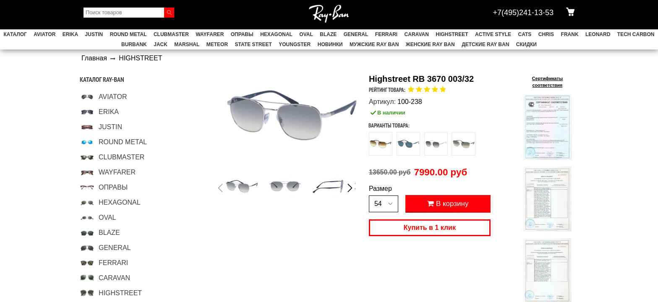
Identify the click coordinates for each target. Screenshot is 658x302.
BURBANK (134, 44)
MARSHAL (186, 44)
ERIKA (70, 34)
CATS (525, 34)
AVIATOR (44, 34)
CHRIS (546, 34)
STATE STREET (253, 44)
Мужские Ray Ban (374, 44)
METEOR (217, 44)
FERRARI (386, 34)
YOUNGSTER (295, 44)
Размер (380, 188)
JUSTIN (94, 34)
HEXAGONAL (276, 34)
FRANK (570, 34)
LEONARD (597, 34)
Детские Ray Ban (485, 44)
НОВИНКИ (330, 44)
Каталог (15, 34)
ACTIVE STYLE (493, 34)
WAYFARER (210, 34)
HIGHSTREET (452, 34)
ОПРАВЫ (242, 34)
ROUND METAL (128, 34)
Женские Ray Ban (430, 44)
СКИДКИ (526, 44)
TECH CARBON (636, 34)
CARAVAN (417, 34)
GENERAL (356, 34)
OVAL (306, 34)
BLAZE (328, 34)
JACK (160, 44)
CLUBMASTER (171, 34)
